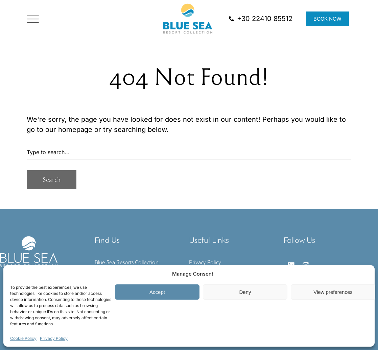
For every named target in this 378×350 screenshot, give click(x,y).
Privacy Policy (54, 338)
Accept (157, 292)
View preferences (333, 292)
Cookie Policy (23, 338)
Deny (245, 292)
